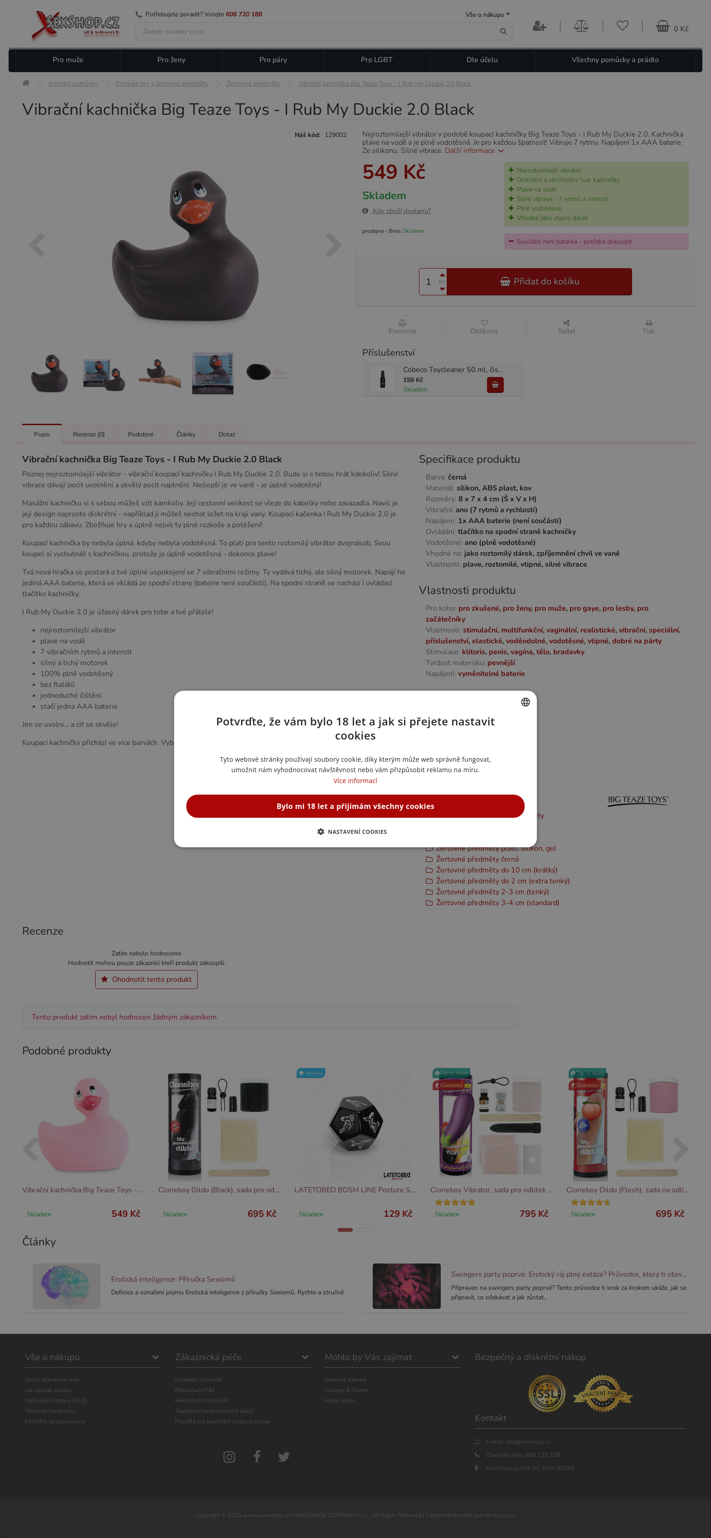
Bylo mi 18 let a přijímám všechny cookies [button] (355, 806)
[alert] (355, 769)
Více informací (355, 780)
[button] (355, 831)
